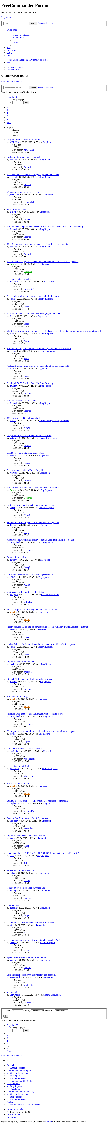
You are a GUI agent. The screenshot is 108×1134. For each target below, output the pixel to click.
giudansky (14, 768)
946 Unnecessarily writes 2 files (21, 400)
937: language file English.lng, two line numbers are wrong (33, 609)
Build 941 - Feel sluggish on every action (25, 453)
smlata (12, 873)
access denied (13, 992)
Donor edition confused (17, 557)
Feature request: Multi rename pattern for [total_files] (31, 922)
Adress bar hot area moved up (20, 870)
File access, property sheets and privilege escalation (30, 574)
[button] (12, 97)
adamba (13, 942)
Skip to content (8, 17)
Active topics (13, 69)
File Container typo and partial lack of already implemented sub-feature (39, 348)
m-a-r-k (13, 212)
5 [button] (7, 115)
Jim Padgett (15, 751)
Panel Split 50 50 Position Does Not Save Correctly (30, 383)
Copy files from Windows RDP (21, 661)
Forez (12, 299)
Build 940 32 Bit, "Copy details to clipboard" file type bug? (33, 522)
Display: (13, 1010)
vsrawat (13, 473)
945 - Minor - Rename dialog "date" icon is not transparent (33, 487)
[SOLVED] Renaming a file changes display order (29, 679)
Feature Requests (45, 299)
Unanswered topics (15, 67)
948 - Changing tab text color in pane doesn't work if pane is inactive (38, 244)
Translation (48, 194)
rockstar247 (15, 281)
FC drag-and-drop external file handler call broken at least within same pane (41, 731)
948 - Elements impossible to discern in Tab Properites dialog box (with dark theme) (45, 226)
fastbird (13, 438)
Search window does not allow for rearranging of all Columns (34, 313)
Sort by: (33, 1010)
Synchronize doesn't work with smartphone (26, 957)
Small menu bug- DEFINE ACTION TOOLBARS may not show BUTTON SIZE (43, 853)
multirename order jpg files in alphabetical (26, 592)
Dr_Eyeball (15, 542)
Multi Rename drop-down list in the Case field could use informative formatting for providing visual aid (54, 331)
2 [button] (7, 107)
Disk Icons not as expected (19, 279)
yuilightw (14, 594)
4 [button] (7, 112)
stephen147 (15, 803)
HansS (12, 507)
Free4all (13, 159)
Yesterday (13, 821)
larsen (12, 629)
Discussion (44, 212)
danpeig (13, 908)
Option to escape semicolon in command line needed (30, 505)
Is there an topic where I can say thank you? (26, 888)
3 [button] (7, 110)
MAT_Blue (15, 142)
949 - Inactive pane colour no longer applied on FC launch (33, 174)
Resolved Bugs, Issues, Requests (54, 420)
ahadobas (14, 664)
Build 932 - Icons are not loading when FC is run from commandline (38, 801)
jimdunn (13, 386)
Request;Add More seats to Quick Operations (27, 818)
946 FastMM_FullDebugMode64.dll (23, 418)
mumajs (13, 890)
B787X (13, 420)
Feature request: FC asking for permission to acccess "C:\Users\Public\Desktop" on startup (47, 627)
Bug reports (48, 281)
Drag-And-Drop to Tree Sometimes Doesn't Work (29, 435)
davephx (13, 560)
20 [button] (8, 120)
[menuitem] (21, 35)
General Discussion (46, 351)
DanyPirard (15, 995)
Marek (12, 612)
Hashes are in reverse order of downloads (25, 157)
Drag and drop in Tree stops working (23, 139)
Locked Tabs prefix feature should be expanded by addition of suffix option (41, 644)
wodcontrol (15, 977)
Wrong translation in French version (23, 192)
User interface (13, 905)
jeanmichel (14, 194)
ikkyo (12, 525)
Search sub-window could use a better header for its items (33, 296)
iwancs (13, 455)
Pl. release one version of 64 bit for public (26, 470)
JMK (12, 855)
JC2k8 (12, 577)
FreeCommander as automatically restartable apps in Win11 (33, 940)
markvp (13, 960)
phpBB (48, 1122)
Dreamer (13, 264)
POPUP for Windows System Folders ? (24, 748)
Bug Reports (48, 142)
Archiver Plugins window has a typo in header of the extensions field (38, 366)
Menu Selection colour (17, 209)
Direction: (56, 1010)
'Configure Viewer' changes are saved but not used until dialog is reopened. (40, 540)
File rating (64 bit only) (17, 696)
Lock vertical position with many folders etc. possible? (31, 975)
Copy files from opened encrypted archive (26, 835)
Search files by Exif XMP (18, 766)
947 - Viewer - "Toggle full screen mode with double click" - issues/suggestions (42, 261)
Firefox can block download (19, 783)
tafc (11, 925)
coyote (13, 734)
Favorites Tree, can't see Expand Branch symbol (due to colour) (35, 714)
